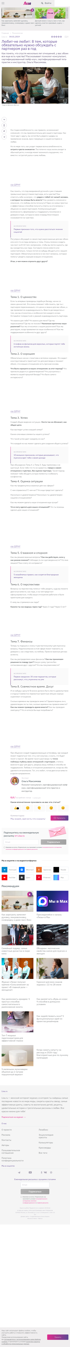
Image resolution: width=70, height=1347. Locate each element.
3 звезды (57, 37)
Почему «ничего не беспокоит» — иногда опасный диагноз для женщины (18, 22)
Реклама (6, 1134)
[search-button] (58, 3)
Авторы (5, 1145)
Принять (58, 1337)
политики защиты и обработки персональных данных (21, 1342)
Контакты (6, 1140)
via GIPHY (15, 184)
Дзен (24, 877)
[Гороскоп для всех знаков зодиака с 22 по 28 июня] (52, 968)
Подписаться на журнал (12, 1117)
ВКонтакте (26, 870)
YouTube (8, 877)
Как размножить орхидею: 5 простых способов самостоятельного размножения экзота (16, 1003)
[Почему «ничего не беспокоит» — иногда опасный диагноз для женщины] (18, 13)
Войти (63, 3)
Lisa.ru (4, 36)
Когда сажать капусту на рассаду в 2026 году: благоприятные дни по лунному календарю (52, 1053)
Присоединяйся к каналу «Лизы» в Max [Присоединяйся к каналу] (49, 916)
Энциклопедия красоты (46, 1136)
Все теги (43, 1152)
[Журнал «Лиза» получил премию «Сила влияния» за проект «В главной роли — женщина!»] (17, 968)
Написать (61, 818)
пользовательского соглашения (51, 847)
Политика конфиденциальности (13, 1159)
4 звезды (59, 37)
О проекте (7, 1129)
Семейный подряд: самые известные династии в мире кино (16, 951)
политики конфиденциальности (15, 849)
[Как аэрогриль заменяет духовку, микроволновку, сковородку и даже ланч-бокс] (51, 13)
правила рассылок (32, 849)
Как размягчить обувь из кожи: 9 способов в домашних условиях (52, 1002)
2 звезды (54, 37)
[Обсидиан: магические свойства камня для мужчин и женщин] (52, 934)
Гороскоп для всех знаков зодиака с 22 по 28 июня (49, 983)
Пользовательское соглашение (11, 1151)
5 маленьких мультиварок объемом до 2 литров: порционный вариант (15, 1072)
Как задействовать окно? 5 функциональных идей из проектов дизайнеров (50, 1019)
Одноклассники (43, 870)
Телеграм (9, 870)
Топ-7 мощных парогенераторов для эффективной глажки (12, 1038)
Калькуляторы (46, 1142)
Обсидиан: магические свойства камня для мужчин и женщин (52, 951)
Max (58, 877)
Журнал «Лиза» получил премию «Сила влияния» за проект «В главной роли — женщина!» (15, 985)
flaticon (40, 1218)
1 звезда (52, 37)
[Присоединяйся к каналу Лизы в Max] (52, 901)
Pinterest (43, 877)
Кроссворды (45, 1147)
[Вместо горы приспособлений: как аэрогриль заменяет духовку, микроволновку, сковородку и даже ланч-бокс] (17, 901)
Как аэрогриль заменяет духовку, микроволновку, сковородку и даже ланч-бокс (51, 23)
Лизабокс (43, 1129)
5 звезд (61, 37)
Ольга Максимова (31, 781)
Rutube (59, 870)
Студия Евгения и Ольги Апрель (39, 1216)
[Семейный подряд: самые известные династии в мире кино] (17, 934)
